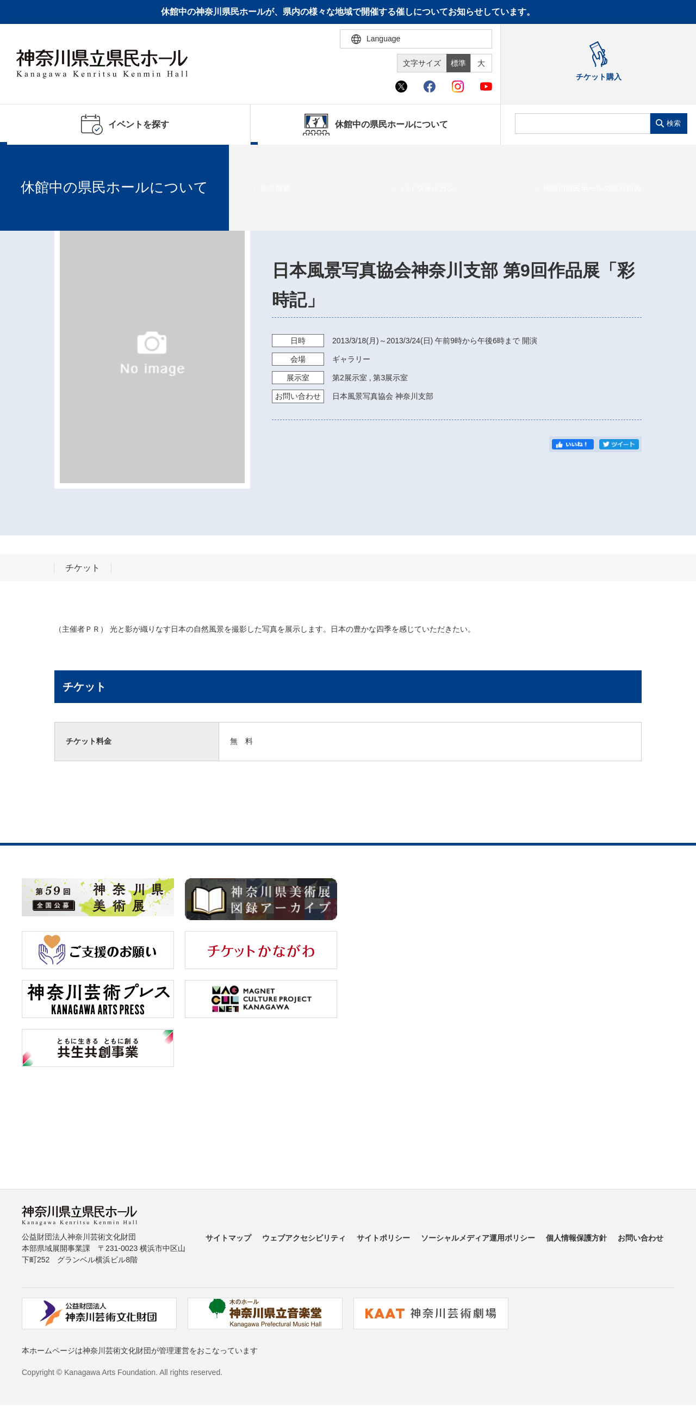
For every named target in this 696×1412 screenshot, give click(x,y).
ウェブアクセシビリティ (304, 1238)
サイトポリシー (383, 1238)
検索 (674, 123)
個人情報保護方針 (576, 1238)
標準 (458, 63)
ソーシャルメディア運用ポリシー (478, 1238)
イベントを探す (68, 158)
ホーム (26, 158)
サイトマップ (228, 1238)
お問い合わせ (640, 1238)
